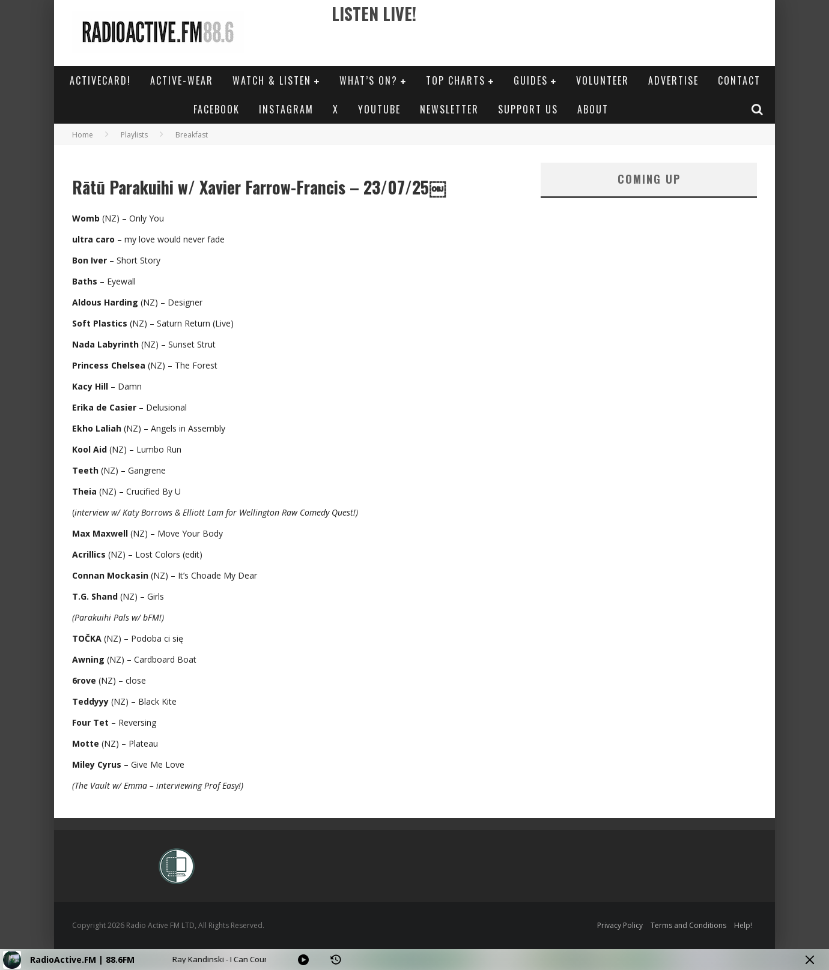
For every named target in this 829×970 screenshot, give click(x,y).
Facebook (216, 109)
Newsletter (449, 109)
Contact (739, 80)
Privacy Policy (620, 925)
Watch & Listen (271, 80)
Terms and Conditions (688, 925)
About (593, 109)
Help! (743, 925)
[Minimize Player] (810, 960)
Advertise (673, 80)
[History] (336, 960)
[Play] (303, 960)
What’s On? (368, 80)
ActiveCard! (100, 80)
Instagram (286, 109)
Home (82, 135)
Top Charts (455, 80)
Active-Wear (181, 80)
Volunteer (602, 80)
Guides (531, 80)
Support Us (528, 109)
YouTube (379, 109)
